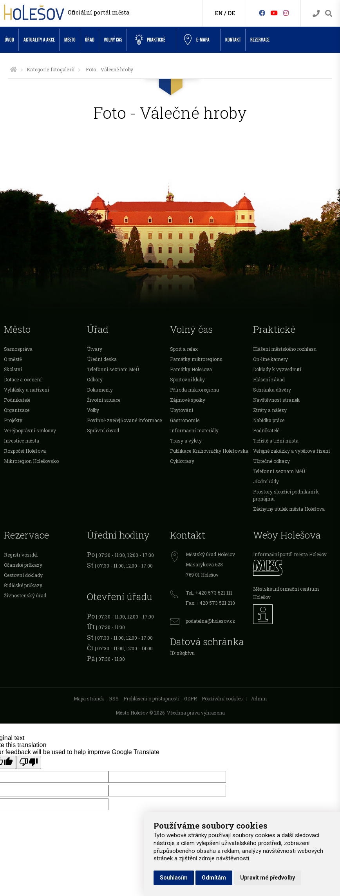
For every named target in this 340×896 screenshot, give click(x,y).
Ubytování (181, 410)
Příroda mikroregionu (194, 389)
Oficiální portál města (98, 12)
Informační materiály (194, 430)
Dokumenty (100, 389)
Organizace (16, 410)
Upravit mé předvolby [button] (267, 877)
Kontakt (233, 39)
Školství (13, 369)
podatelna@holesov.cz (210, 621)
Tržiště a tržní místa (275, 440)
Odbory (95, 379)
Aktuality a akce (39, 39)
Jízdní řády (266, 481)
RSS (114, 698)
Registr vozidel (21, 554)
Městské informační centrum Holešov (286, 593)
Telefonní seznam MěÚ (113, 369)
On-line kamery (270, 359)
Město (70, 39)
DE (231, 13)
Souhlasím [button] (174, 877)
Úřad (89, 39)
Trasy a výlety (186, 440)
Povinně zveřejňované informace (124, 420)
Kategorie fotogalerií (50, 69)
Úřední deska (102, 359)
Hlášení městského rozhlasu (284, 349)
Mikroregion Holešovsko (31, 461)
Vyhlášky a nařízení (26, 389)
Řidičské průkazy (23, 585)
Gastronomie (184, 420)
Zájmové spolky (187, 400)
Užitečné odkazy (271, 461)
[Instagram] (286, 13)
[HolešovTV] (274, 13)
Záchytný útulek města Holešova (289, 509)
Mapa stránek (89, 698)
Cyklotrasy (182, 461)
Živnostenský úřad (25, 595)
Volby (93, 410)
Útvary (94, 349)
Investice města (21, 440)
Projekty (13, 420)
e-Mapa (197, 40)
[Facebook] (262, 13)
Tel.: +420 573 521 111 (209, 592)
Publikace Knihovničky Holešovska (209, 451)
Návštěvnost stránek (276, 400)
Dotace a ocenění (23, 379)
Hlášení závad (269, 379)
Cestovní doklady (23, 575)
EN (219, 13)
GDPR (190, 698)
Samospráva (18, 349)
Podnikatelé (17, 400)
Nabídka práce (268, 420)
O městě (13, 359)
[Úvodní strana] (13, 69)
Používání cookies (222, 698)
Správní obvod (103, 430)
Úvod (9, 39)
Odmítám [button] (214, 877)
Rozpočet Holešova (25, 451)
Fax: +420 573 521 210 (210, 603)
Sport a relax (184, 349)
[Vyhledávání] (328, 13)
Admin (259, 698)
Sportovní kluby (187, 379)
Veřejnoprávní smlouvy (30, 430)
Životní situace (103, 400)
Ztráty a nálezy (270, 410)
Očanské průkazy (23, 565)
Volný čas (113, 39)
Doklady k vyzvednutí (277, 369)
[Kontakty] (316, 13)
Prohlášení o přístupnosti (151, 698)
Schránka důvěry (272, 389)
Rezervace (259, 39)
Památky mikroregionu (196, 359)
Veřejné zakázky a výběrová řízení (291, 451)
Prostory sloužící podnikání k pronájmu (286, 495)
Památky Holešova (191, 369)
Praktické (150, 39)
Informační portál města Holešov (290, 554)
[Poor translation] (28, 762)
